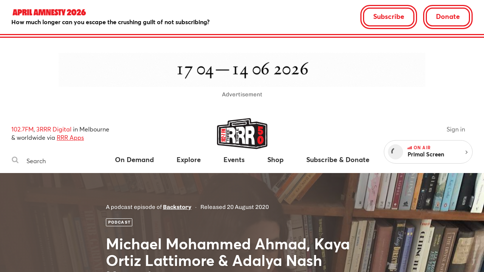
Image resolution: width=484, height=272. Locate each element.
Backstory (177, 207)
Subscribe (388, 16)
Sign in (456, 129)
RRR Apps (70, 137)
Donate (448, 16)
